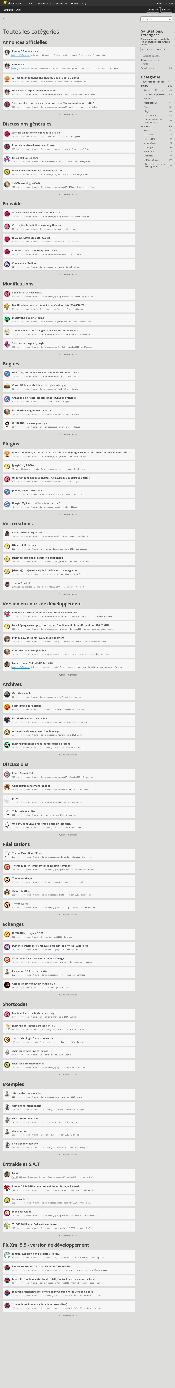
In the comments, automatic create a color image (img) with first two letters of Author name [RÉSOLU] (72, 452)
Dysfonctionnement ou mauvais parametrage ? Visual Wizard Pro (50, 945)
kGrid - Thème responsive (27, 532)
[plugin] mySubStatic (24, 465)
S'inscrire (166, 9)
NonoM (60, 574)
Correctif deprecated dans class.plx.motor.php (39, 385)
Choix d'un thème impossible (29, 650)
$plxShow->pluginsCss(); (26, 183)
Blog (84, 3)
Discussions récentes (151, 60)
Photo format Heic (23, 773)
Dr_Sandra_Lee (84, 68)
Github (159, 3)
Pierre (60, 1270)
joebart (61, 949)
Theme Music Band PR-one (27, 853)
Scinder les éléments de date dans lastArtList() (39, 1304)
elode (50, 1055)
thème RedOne (21, 891)
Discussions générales (27, 124)
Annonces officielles (25, 42)
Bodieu (60, 481)
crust (60, 94)
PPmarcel (59, 1029)
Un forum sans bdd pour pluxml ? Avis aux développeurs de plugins (51, 477)
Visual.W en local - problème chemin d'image (38, 958)
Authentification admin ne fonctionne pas (36, 731)
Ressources (61, 3)
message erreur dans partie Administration (37, 170)
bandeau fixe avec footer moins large (34, 1013)
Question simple (21, 693)
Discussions (15, 764)
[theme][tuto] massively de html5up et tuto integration (45, 570)
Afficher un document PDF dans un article (36, 212)
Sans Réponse (156, 68)
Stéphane (61, 735)
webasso (51, 136)
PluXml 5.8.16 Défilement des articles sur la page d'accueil (46, 1186)
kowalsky (60, 267)
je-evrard (61, 1097)
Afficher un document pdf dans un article (36, 132)
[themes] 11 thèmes (24, 545)
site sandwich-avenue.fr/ (26, 1093)
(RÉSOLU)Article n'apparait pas (30, 423)
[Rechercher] (169, 19)
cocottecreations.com (25, 1118)
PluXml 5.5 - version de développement (46, 1245)
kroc (60, 1203)
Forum (74, 3)
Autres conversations (69, 114)
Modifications (18, 284)
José (58, 174)
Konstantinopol (64, 907)
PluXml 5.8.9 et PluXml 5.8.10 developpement (38, 637)
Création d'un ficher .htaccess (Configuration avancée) (44, 397)
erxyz (79, 667)
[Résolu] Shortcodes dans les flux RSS (33, 1025)
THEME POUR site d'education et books (34, 1224)
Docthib (61, 334)
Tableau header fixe (24, 811)
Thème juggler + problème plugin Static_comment (42, 865)
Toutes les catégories (151, 55)
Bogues (11, 363)
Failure (16, 1173)
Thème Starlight (22, 583)
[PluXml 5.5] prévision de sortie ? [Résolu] (36, 1253)
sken (59, 802)
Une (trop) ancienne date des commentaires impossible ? (45, 372)
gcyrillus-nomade (65, 216)
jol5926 (61, 1067)
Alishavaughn (63, 857)
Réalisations (16, 844)
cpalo (60, 641)
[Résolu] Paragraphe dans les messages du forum (41, 743)
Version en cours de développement (42, 603)
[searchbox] (156, 19)
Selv (50, 937)
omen (58, 229)
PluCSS (169, 3)
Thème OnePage (22, 878)
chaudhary (61, 1042)
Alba (58, 827)
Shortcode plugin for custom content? (34, 1038)
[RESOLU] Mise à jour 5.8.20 (27, 933)
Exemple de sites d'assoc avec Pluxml (33, 145)
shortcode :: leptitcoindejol (28, 1063)
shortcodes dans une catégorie (30, 1051)
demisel (61, 975)
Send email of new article (27, 292)
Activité (144, 63)
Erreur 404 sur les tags (25, 158)
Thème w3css (20, 903)
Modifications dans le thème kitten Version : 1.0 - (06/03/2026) (48, 305)
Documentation (44, 3)
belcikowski (62, 1190)
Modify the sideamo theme (28, 317)
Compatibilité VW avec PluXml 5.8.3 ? (33, 983)
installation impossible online (29, 718)
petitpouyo (52, 427)
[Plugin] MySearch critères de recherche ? (36, 503)
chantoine (62, 895)
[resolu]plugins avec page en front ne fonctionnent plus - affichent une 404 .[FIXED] (60, 625)
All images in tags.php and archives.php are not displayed (45, 77)
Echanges (13, 924)
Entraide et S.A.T (21, 1164)
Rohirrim (61, 722)
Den (58, 1283)
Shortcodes (15, 1004)
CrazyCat (61, 347)
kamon (59, 81)
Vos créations (18, 523)
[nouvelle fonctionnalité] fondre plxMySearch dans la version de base (52, 1291)
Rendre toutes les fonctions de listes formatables (41, 1266)
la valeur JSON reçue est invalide (31, 237)
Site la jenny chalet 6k (25, 1143)
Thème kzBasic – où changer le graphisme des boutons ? (45, 330)
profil (15, 798)
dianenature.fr (20, 1131)
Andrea (61, 376)
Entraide (12, 203)
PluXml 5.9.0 (19, 64)
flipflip (51, 815)
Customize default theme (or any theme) (36, 225)
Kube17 (59, 697)
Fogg (81, 55)
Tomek (59, 389)
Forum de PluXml (12, 9)
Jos (57, 1257)
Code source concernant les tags (31, 785)
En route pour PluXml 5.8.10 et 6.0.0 (32, 663)
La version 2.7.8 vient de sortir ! (30, 971)
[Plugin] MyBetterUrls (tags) (28, 490)
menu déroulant (21, 1211)
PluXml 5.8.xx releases (25, 51)
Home (29, 3)
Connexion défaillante (25, 263)
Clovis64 (61, 162)
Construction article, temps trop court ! (35, 250)
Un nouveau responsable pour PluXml (34, 90)
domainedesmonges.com (27, 1105)
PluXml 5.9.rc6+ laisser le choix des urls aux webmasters (44, 612)
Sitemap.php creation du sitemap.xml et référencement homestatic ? (53, 103)
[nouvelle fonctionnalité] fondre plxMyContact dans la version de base (53, 1279)
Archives (12, 684)
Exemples (13, 1084)
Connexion (153, 9)
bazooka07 (62, 107)
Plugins (11, 443)
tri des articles (20, 1199)
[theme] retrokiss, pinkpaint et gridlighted (37, 557)
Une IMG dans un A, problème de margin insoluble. (41, 823)
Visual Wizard (158, 143)
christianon (52, 1017)
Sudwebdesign (64, 616)
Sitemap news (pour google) (28, 343)
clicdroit (59, 709)
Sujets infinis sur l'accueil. (27, 705)
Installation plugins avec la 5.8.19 (31, 410)
